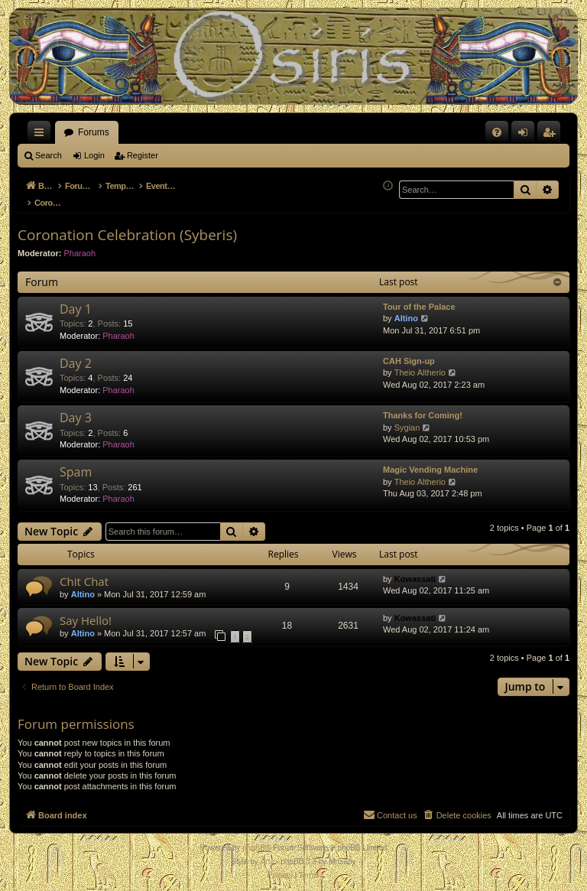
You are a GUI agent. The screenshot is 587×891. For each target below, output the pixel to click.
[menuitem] (496, 132)
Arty (267, 853)
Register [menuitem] (552, 135)
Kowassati (415, 570)
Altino (406, 309)
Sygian (407, 419)
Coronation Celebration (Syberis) (127, 226)
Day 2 (76, 354)
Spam (76, 463)
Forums (93, 132)
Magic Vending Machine (430, 461)
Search (48, 155)
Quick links (42, 135)
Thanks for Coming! (422, 406)
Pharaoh (80, 244)
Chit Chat (84, 572)
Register (142, 155)
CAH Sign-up (409, 352)
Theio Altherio (420, 364)
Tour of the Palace (419, 298)
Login (94, 155)
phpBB (253, 839)
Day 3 (76, 409)
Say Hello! (86, 611)
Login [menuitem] (526, 135)
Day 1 (76, 300)
